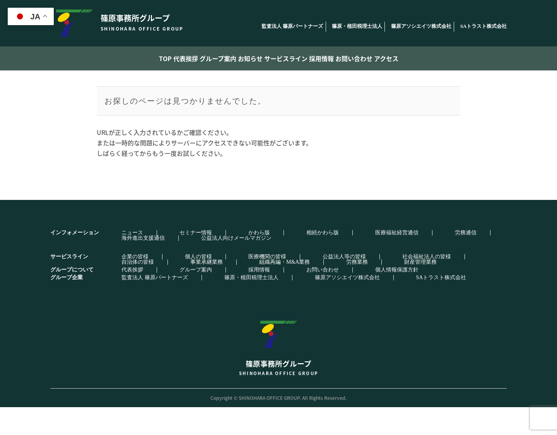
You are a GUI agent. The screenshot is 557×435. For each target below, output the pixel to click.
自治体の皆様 (382, 284)
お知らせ (245, 58)
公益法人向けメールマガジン (143, 266)
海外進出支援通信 (391, 260)
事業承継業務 (429, 284)
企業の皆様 (121, 284)
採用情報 (341, 58)
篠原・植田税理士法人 (357, 26)
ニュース (119, 260)
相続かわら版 (244, 260)
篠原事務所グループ (278, 372)
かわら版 (202, 260)
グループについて (72, 297)
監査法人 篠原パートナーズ (292, 26)
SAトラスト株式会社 (483, 26)
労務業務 (184, 290)
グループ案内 (200, 58)
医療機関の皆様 (210, 284)
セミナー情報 (160, 260)
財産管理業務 (226, 290)
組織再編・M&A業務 (133, 290)
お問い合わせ (386, 58)
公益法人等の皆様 (265, 284)
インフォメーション (74, 260)
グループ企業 (66, 305)
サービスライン (293, 58)
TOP (120, 58)
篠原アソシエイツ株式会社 (421, 26)
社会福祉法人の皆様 (326, 284)
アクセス (431, 58)
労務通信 (344, 260)
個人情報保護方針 (296, 297)
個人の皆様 (163, 284)
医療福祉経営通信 (296, 260)
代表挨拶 (155, 58)
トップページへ (277, 185)
